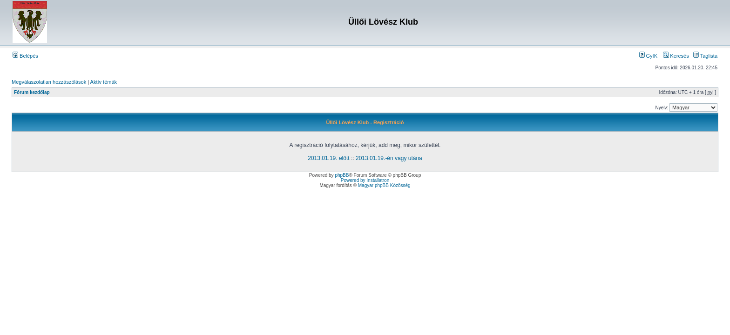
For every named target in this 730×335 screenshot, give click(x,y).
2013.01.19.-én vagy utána (389, 158)
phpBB (342, 175)
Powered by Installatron (365, 180)
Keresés (676, 56)
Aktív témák (103, 82)
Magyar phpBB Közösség (384, 185)
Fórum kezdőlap (32, 92)
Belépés (25, 56)
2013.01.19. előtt (328, 158)
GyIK (648, 56)
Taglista (705, 56)
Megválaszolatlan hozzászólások (49, 82)
